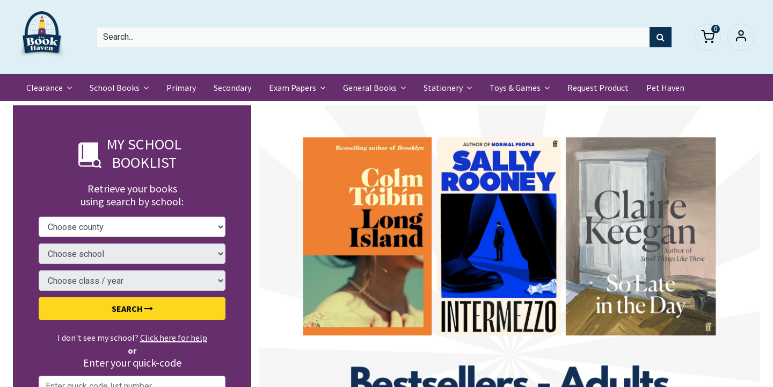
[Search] (661, 37)
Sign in (740, 37)
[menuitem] (182, 87)
